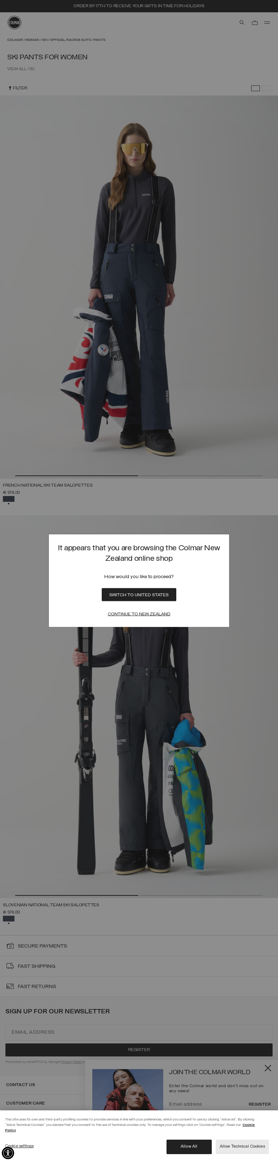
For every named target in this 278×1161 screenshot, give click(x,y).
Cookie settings (19, 1146)
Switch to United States (139, 595)
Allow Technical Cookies (242, 1146)
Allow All (189, 1146)
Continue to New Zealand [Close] (139, 614)
